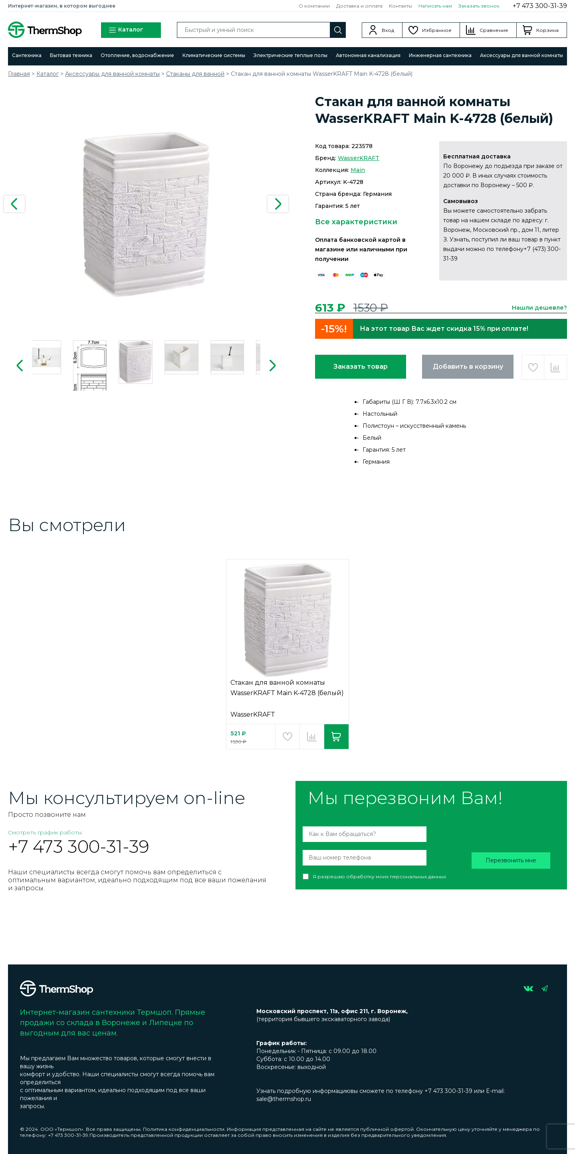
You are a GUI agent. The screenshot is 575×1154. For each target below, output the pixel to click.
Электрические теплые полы (290, 55)
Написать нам (435, 6)
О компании (314, 6)
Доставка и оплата (359, 6)
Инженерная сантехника (440, 55)
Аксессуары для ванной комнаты (521, 55)
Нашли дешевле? (539, 307)
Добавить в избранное (533, 367)
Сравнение (494, 30)
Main (358, 170)
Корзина (547, 30)
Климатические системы (213, 55)
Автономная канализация (368, 55)
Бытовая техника (71, 55)
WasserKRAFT (358, 158)
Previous (14, 204)
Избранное (437, 30)
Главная (19, 73)
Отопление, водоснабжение (137, 55)
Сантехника (27, 55)
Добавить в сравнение (555, 367)
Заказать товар (360, 366)
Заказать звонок (479, 6)
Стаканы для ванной (195, 73)
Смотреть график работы (45, 832)
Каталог (125, 30)
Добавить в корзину (468, 366)
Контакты (400, 6)
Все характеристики (356, 221)
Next (278, 204)
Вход (388, 30)
